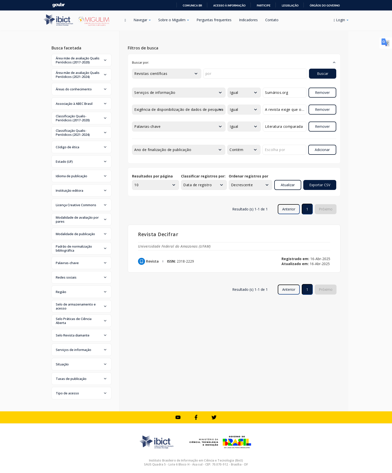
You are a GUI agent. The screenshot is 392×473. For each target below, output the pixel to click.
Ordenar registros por (248, 176)
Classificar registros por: (203, 176)
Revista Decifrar (158, 234)
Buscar (322, 73)
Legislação (290, 5)
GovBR (58, 5)
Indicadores (248, 19)
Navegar (142, 19)
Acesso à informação (229, 5)
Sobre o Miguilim (173, 19)
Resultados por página (152, 176)
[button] (81, 60)
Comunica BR (192, 5)
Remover (322, 92)
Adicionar (322, 149)
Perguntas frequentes (214, 19)
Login (341, 19)
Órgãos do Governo (325, 5)
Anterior (288, 209)
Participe (263, 5)
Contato (271, 19)
